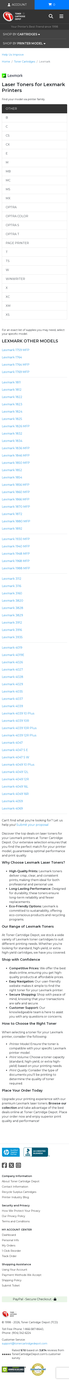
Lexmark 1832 (12, 433)
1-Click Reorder (11, 1250)
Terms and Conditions (16, 1221)
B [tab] (7, 117)
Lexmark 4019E (13, 655)
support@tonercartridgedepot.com (24, 1343)
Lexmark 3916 (12, 630)
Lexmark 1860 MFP (16, 492)
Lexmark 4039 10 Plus (18, 713)
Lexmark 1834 (12, 441)
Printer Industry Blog (15, 1197)
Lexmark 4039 (12, 706)
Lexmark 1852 (12, 470)
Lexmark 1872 (12, 514)
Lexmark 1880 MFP (16, 521)
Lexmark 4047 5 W (15, 757)
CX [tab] (8, 144)
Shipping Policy (12, 1280)
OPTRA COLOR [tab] (17, 216)
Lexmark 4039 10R (15, 720)
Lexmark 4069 (12, 808)
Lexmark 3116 (11, 586)
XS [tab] (8, 314)
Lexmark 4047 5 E (15, 750)
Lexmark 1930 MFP (16, 539)
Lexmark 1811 (11, 382)
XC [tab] (8, 297)
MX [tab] (8, 198)
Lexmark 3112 (11, 578)
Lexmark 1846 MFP (16, 455)
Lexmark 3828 (12, 608)
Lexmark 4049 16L (15, 786)
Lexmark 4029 (12, 684)
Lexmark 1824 (12, 411)
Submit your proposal (32, 825)
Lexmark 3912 (12, 622)
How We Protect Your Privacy (21, 1210)
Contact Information (15, 1186)
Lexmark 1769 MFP (15, 372)
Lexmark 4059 (12, 801)
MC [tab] (8, 180)
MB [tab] (8, 171)
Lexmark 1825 (12, 419)
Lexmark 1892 (12, 528)
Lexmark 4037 (12, 699)
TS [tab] (8, 261)
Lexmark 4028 (12, 677)
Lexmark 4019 (12, 647)
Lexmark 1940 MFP (16, 546)
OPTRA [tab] (11, 207)
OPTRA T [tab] (12, 234)
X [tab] (7, 288)
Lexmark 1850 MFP (16, 463)
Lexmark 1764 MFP (15, 364)
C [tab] (7, 126)
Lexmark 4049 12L (15, 772)
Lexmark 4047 (12, 742)
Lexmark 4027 (12, 669)
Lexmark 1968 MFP (16, 561)
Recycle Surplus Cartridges (19, 1192)
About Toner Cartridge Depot (20, 1181)
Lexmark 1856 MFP (15, 484)
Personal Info (10, 1240)
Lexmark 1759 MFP (15, 350)
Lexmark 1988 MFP (16, 568)
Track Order (9, 1256)
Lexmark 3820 (12, 600)
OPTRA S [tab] (12, 225)
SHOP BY (21, 34)
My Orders (8, 1245)
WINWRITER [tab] (15, 279)
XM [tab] (8, 305)
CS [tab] (8, 135)
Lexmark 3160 (12, 593)
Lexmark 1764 (12, 357)
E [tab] (7, 153)
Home (6, 61)
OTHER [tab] (11, 108)
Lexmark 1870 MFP (16, 506)
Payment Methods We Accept (21, 1275)
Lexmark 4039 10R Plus (19, 728)
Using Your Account (14, 1269)
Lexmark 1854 (12, 477)
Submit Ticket (11, 1285)
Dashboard (9, 1235)
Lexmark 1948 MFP (16, 553)
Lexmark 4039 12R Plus (19, 735)
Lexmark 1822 (12, 397)
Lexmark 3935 (12, 637)
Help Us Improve (13, 54)
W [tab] (7, 270)
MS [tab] (8, 189)
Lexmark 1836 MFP (16, 448)
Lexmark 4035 (12, 691)
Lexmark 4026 (12, 662)
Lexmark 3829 (12, 615)
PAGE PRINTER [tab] (17, 243)
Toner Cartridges (24, 61)
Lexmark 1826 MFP (16, 426)
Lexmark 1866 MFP (15, 499)
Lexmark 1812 (12, 389)
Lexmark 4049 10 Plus (18, 764)
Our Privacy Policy (13, 1216)
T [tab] (7, 252)
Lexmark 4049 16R (15, 794)
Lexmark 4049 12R (15, 779)
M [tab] (7, 162)
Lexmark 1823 (12, 404)
